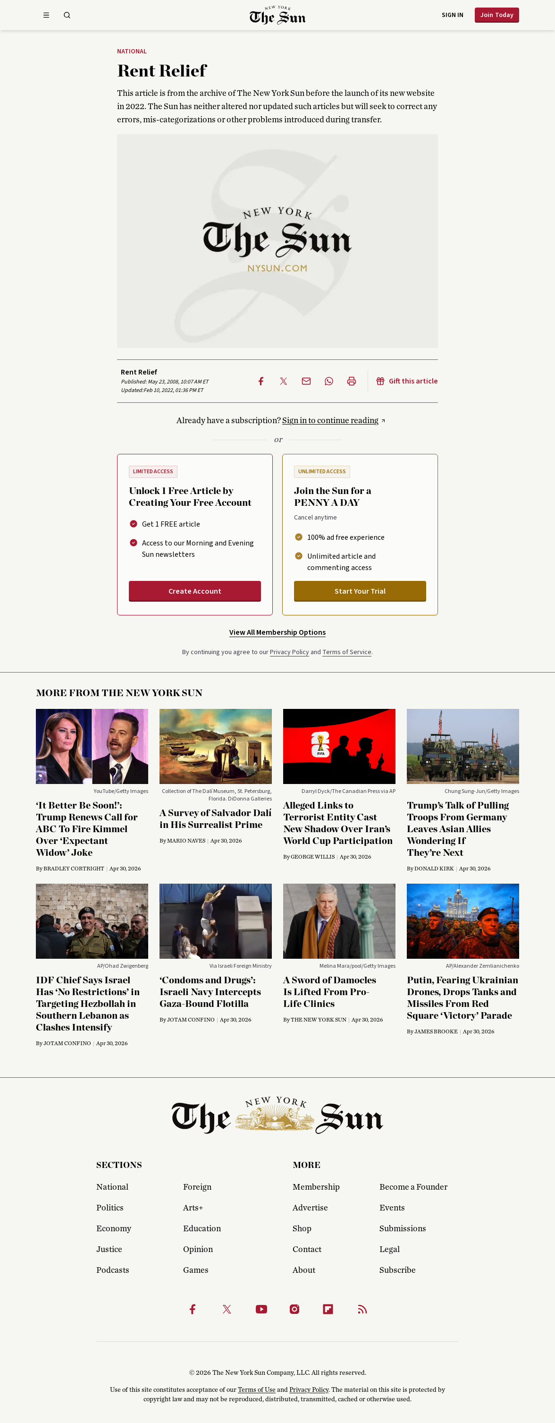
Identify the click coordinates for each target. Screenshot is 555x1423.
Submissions (402, 1229)
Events (392, 1208)
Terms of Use (257, 1390)
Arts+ (193, 1208)
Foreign (197, 1187)
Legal (389, 1249)
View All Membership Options (277, 632)
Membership (316, 1187)
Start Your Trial (360, 591)
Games (196, 1270)
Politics (110, 1208)
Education (202, 1229)
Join (496, 15)
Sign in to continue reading (330, 421)
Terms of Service (346, 652)
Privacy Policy (289, 652)
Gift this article (407, 381)
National (132, 52)
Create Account (194, 591)
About (304, 1270)
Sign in (452, 15)
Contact (307, 1249)
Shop (302, 1229)
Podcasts (112, 1270)
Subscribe (397, 1270)
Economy (113, 1229)
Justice (109, 1249)
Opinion (198, 1249)
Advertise (310, 1208)
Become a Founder (413, 1187)
